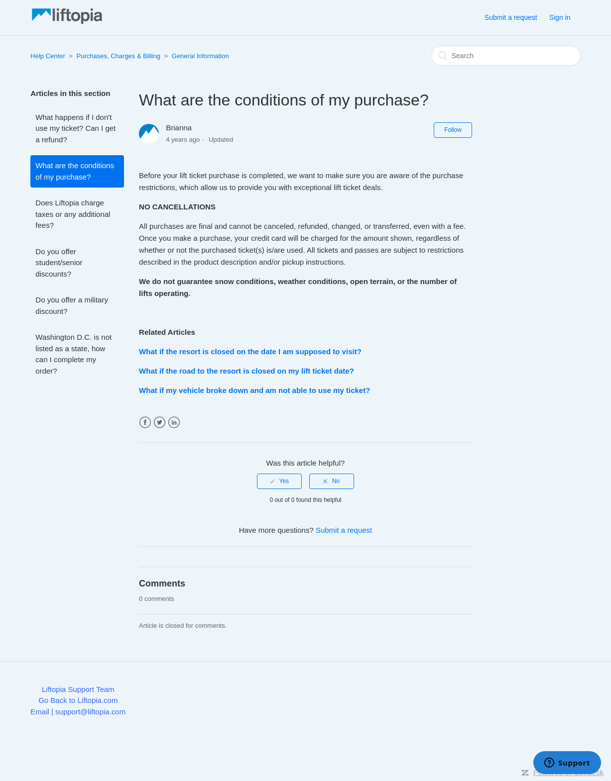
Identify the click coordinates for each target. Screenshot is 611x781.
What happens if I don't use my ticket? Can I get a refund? (75, 128)
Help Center (47, 56)
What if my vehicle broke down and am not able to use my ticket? (254, 390)
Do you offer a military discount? (71, 305)
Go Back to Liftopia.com (78, 700)
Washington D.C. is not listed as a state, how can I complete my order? (73, 354)
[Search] (506, 56)
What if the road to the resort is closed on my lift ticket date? (246, 371)
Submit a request (511, 17)
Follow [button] (453, 129)
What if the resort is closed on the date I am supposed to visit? (250, 351)
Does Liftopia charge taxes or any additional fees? (72, 213)
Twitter (159, 422)
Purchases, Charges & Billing (118, 56)
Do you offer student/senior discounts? (58, 262)
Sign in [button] (560, 17)
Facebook (145, 422)
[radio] (279, 481)
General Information (200, 56)
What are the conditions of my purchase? (74, 171)
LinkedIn (174, 422)
